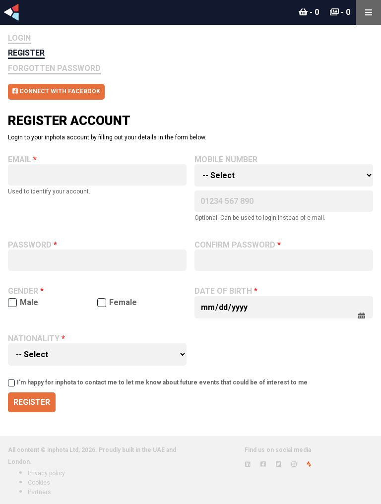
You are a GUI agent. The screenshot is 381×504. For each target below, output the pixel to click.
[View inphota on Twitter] (278, 464)
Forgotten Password (54, 68)
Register (26, 53)
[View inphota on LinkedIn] (248, 464)
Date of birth (223, 291)
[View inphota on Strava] (309, 464)
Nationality (34, 338)
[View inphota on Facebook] (263, 464)
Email (19, 159)
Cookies (39, 482)
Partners (39, 492)
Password (30, 245)
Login (19, 38)
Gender (23, 291)
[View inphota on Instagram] (294, 464)
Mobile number (225, 159)
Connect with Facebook (56, 91)
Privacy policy (46, 473)
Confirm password (234, 245)
